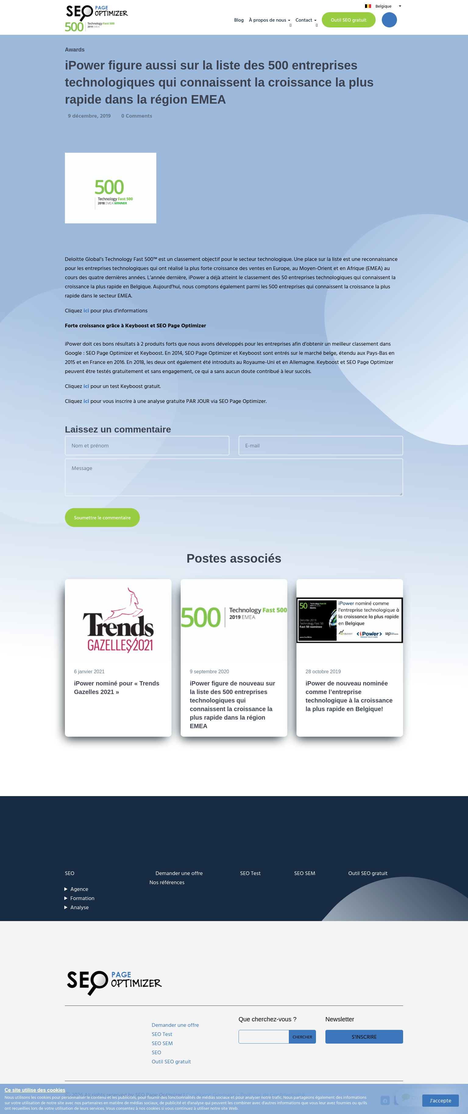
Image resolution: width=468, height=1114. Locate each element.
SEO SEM (304, 873)
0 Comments (136, 116)
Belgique (383, 6)
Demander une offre (179, 873)
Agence (79, 889)
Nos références (167, 882)
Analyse (79, 907)
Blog (239, 19)
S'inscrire (364, 1037)
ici (86, 310)
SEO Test (250, 873)
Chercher (302, 1037)
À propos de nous (267, 19)
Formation (82, 898)
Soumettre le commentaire (102, 517)
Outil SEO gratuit (349, 19)
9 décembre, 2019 (90, 116)
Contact (304, 19)
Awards (75, 50)
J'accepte (441, 1100)
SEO (69, 873)
